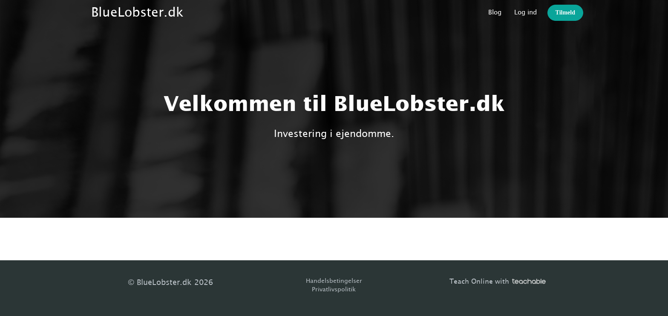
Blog (494, 12)
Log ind (525, 12)
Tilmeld (565, 12)
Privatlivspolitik (334, 290)
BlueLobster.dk (137, 12)
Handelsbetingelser (334, 281)
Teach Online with (497, 281)
